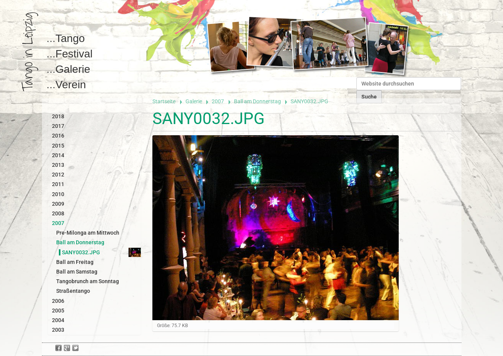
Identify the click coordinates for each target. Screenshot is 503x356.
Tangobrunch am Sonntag (87, 281)
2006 (58, 301)
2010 (58, 194)
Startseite (163, 101)
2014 (58, 155)
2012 (58, 174)
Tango (70, 38)
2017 (58, 126)
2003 (58, 330)
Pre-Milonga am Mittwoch (87, 233)
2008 (58, 213)
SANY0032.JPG (81, 252)
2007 (218, 101)
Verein (70, 85)
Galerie (72, 69)
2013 (58, 165)
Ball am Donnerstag (257, 101)
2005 (58, 310)
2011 (58, 184)
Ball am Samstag (76, 272)
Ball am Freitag (75, 262)
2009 (58, 204)
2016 (58, 136)
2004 (58, 320)
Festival (73, 54)
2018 (58, 116)
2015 (58, 146)
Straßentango (73, 291)
